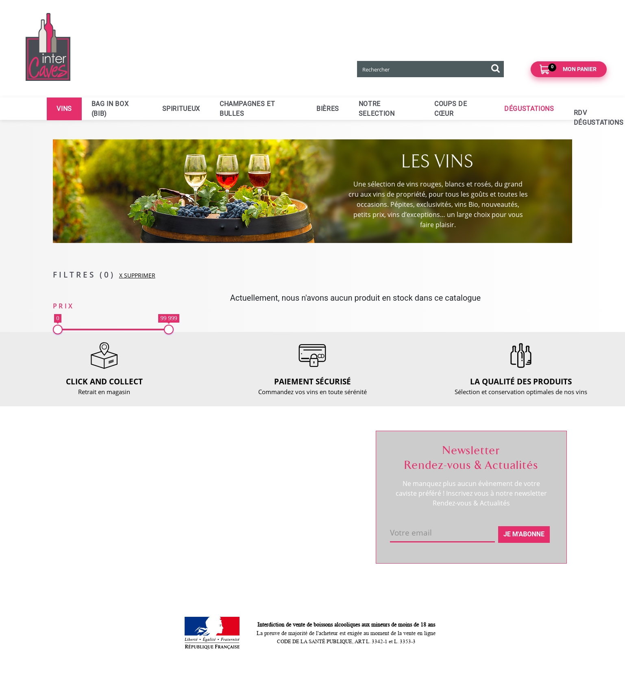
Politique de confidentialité (205, 540)
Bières (327, 109)
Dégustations (529, 109)
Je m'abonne (523, 534)
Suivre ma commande (303, 457)
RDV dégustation (87, 481)
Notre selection (377, 108)
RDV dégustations (579, 117)
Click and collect (190, 470)
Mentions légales (192, 526)
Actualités (77, 495)
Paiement (181, 498)
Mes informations (297, 470)
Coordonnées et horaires (98, 468)
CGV (174, 512)
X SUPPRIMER (137, 275)
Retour (177, 484)
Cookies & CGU (189, 553)
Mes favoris (288, 484)
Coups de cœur (450, 108)
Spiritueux (181, 109)
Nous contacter (189, 457)
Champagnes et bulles (247, 108)
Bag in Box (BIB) (109, 108)
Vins (64, 109)
